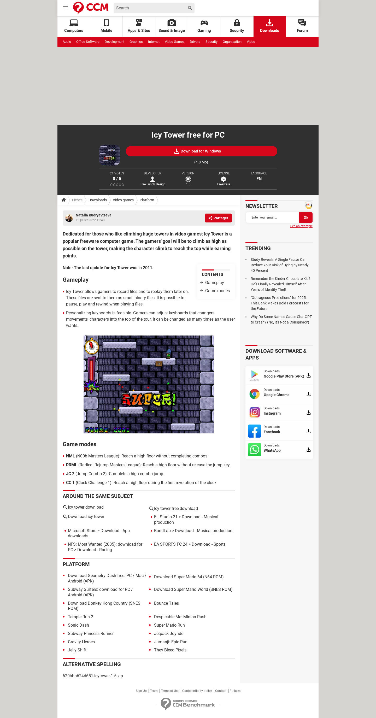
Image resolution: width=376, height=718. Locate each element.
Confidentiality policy (197, 691)
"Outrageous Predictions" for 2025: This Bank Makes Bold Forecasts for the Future (280, 303)
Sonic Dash (78, 625)
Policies (235, 691)
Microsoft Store (82, 530)
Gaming (204, 26)
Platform (147, 200)
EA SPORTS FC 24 (170, 544)
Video (251, 42)
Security (237, 26)
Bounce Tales (166, 603)
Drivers (195, 42)
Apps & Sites (139, 26)
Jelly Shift (77, 650)
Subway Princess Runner (91, 633)
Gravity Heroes (81, 641)
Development (114, 42)
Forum (302, 26)
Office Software (87, 42)
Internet (154, 42)
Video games (123, 200)
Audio (67, 42)
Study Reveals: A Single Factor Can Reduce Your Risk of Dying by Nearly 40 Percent (280, 265)
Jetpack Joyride (168, 633)
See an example (301, 226)
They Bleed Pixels (170, 650)
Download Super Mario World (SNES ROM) (193, 589)
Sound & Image (171, 26)
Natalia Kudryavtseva (93, 215)
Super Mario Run (169, 625)
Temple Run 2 (80, 616)
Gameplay (214, 282)
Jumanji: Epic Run (170, 641)
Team (154, 691)
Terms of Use (170, 691)
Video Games (175, 42)
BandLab (162, 530)
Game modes (217, 290)
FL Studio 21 (166, 516)
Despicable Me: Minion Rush (180, 616)
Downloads (269, 26)
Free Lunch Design (153, 184)
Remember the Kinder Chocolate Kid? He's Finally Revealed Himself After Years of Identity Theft (280, 284)
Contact (220, 691)
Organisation (232, 42)
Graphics (136, 42)
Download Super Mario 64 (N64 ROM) (189, 576)
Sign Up (141, 691)
